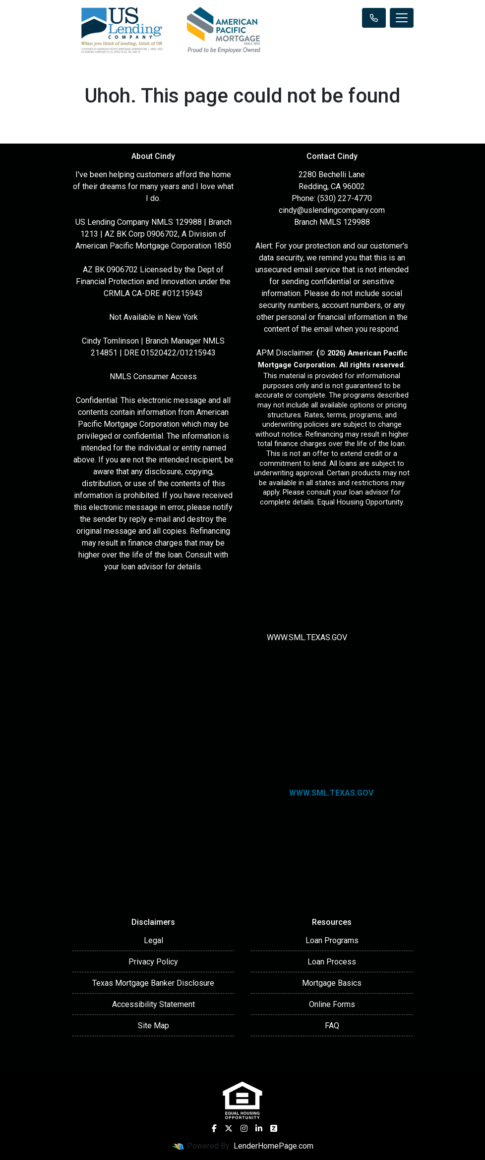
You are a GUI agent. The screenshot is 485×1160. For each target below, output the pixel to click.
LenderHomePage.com (273, 1146)
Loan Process (331, 961)
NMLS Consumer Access (153, 376)
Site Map (153, 1025)
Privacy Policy (153, 961)
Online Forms (332, 1004)
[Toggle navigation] (402, 18)
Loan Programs (332, 940)
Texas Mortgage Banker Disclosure (153, 983)
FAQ (332, 1025)
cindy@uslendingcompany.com (332, 210)
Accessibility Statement (153, 1004)
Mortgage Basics (332, 983)
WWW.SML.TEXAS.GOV (306, 637)
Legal (153, 940)
